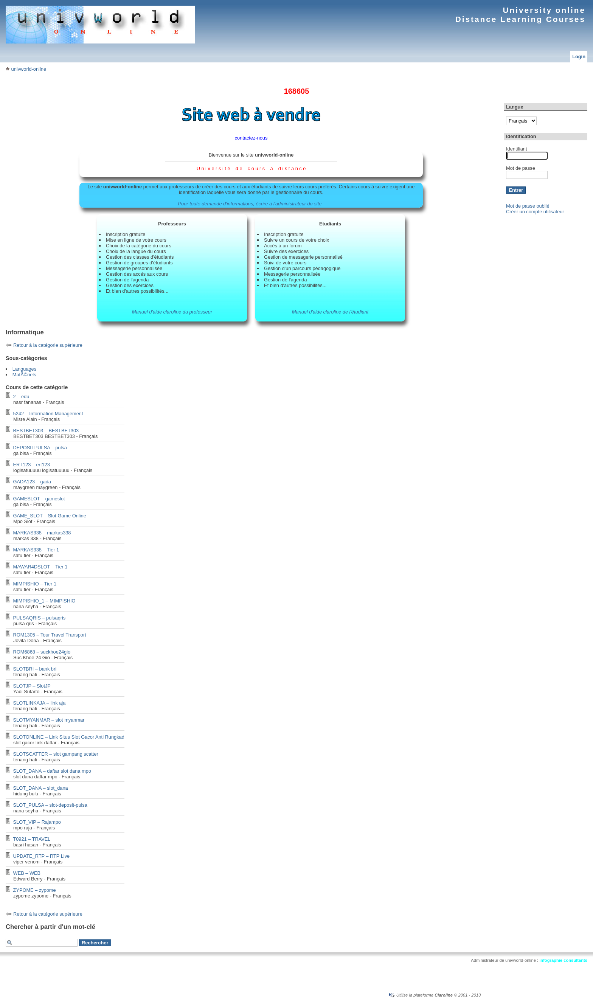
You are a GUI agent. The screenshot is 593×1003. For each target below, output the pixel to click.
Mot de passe (520, 168)
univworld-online (26, 69)
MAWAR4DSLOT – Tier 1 (40, 567)
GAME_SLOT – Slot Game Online (49, 516)
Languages (24, 369)
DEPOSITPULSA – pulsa (40, 447)
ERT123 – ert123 (31, 464)
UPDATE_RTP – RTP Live (41, 856)
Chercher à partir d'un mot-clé (50, 926)
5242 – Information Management (48, 413)
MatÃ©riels (24, 374)
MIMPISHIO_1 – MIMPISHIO (44, 601)
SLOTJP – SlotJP (32, 686)
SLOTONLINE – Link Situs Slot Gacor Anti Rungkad (68, 737)
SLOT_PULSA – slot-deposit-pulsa (50, 805)
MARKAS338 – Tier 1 (36, 550)
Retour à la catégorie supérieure (47, 345)
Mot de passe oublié (528, 206)
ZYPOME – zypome (34, 890)
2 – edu (21, 396)
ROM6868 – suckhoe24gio (42, 652)
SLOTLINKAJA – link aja (39, 703)
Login (578, 56)
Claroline (444, 995)
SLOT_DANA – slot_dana (40, 788)
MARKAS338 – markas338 (42, 533)
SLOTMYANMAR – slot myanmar (49, 720)
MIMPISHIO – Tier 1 (35, 584)
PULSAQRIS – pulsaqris (39, 618)
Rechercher (95, 943)
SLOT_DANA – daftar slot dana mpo (52, 771)
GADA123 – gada (32, 481)
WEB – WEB (27, 873)
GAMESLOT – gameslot (39, 499)
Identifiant (516, 149)
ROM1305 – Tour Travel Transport (49, 635)
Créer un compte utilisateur (535, 211)
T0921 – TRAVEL (31, 839)
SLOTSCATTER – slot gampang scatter (55, 754)
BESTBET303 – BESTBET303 (46, 430)
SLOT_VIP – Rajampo (37, 822)
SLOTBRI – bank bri (35, 669)
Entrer (516, 190)
